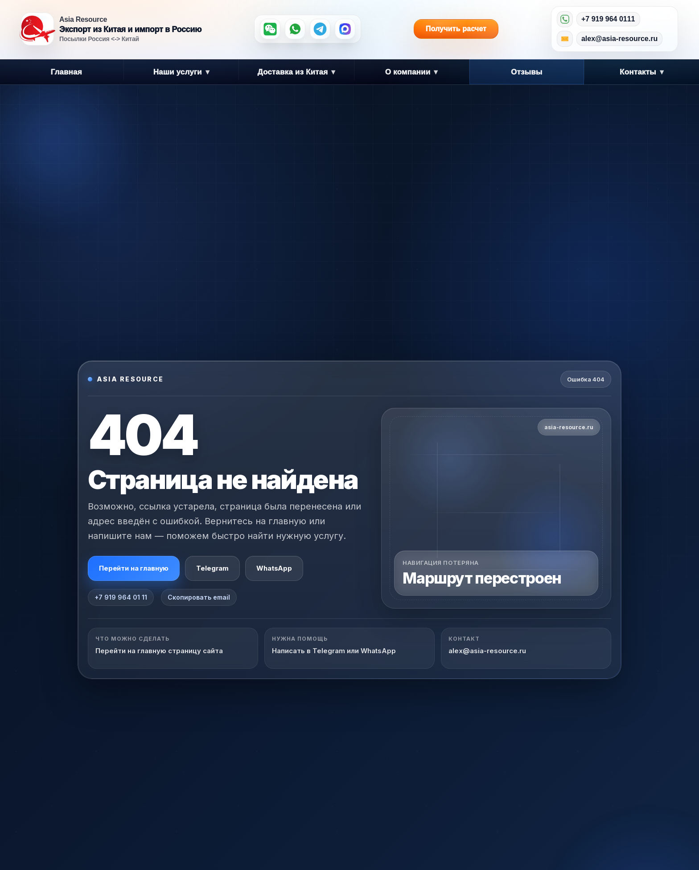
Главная (66, 72)
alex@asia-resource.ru (619, 38)
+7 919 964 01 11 (121, 597)
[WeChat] (270, 29)
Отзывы (527, 72)
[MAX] (345, 29)
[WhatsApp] (295, 29)
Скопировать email (199, 597)
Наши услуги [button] (181, 72)
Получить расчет (458, 29)
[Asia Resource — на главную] (37, 29)
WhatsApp (274, 568)
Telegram (212, 568)
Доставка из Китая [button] (296, 72)
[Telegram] (320, 29)
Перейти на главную (134, 568)
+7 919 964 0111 (608, 19)
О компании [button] (411, 72)
